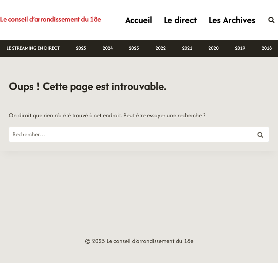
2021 (187, 48)
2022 (160, 48)
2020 (213, 48)
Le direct (180, 19)
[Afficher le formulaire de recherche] (271, 20)
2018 (267, 48)
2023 (134, 48)
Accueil (138, 19)
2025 (81, 48)
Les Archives (232, 19)
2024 (108, 48)
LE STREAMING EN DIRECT (33, 48)
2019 (240, 48)
